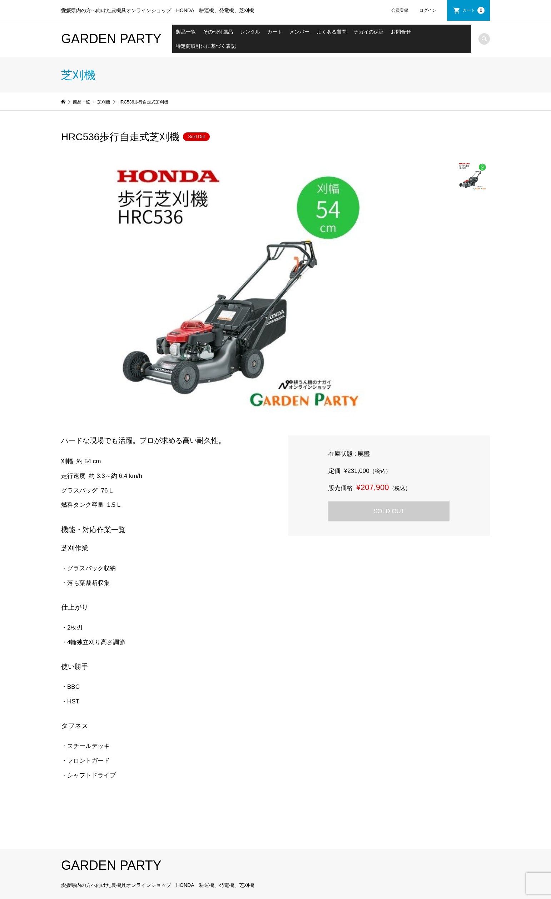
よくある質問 (332, 32)
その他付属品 (218, 32)
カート (473, 10)
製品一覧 (186, 32)
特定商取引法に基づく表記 (206, 46)
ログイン (427, 10)
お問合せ (401, 32)
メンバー (299, 32)
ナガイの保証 (369, 32)
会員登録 (399, 10)
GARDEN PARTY (111, 38)
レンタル (250, 32)
